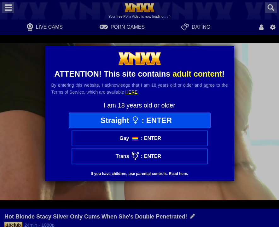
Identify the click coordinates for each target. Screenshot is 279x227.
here (131, 92)
